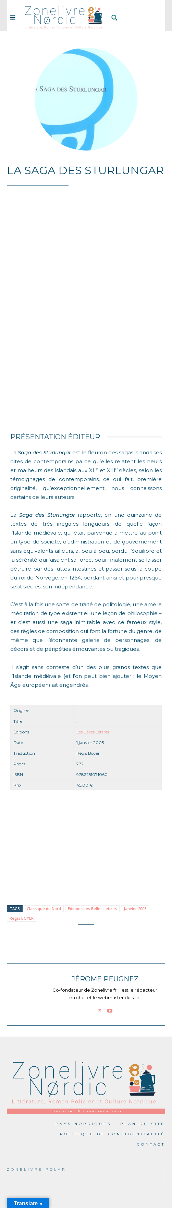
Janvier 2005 (135, 908)
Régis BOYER (22, 918)
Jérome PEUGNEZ (105, 979)
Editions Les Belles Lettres (92, 908)
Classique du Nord (44, 908)
